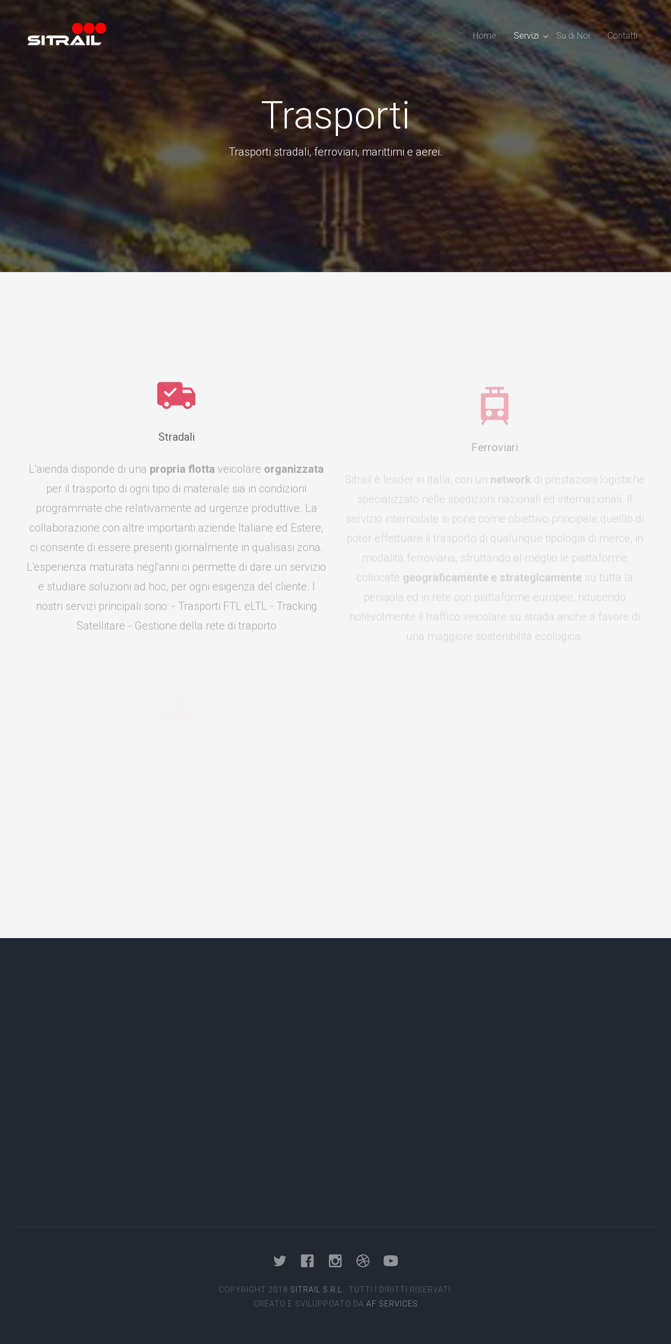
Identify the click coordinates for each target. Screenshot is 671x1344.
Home (484, 35)
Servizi (526, 35)
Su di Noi (573, 35)
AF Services (392, 1303)
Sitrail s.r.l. (317, 1289)
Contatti (622, 35)
